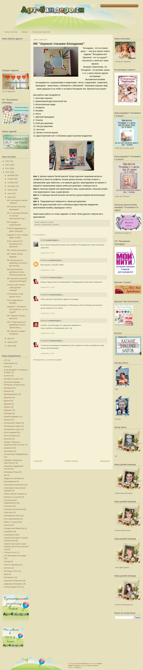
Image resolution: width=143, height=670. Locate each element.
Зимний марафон (11, 417)
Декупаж (7, 397)
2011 (7, 172)
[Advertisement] (54, 440)
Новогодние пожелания (14, 485)
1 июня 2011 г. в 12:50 (47, 333)
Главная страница (10, 32)
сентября (11, 186)
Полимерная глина (12, 516)
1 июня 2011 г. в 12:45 (47, 313)
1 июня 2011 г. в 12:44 (47, 287)
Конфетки (8, 448)
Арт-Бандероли (83, 663)
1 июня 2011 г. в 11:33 (47, 270)
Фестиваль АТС (10, 571)
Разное (7, 525)
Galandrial (44, 277)
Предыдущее (105, 461)
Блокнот (7, 376)
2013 (7, 165)
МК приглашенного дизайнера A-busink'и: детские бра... (17, 263)
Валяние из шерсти (12, 379)
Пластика (8, 512)
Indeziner (78, 667)
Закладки (8, 413)
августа (11, 190)
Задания (7, 410)
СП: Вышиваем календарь (15, 556)
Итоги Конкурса (10, 436)
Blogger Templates (74, 665)
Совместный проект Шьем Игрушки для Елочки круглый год (16, 546)
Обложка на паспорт (12, 497)
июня (10, 197)
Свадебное (8, 531)
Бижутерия (8, 363)
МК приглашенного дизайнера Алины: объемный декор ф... (17, 272)
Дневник (7, 404)
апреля (11, 342)
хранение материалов (13, 581)
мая (9, 338)
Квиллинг (8, 439)
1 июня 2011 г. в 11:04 (47, 253)
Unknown (44, 260)
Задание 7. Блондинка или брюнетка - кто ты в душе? (17, 309)
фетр (6, 574)
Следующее (37, 461)
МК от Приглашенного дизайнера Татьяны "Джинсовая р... (16, 325)
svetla (42, 240)
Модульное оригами (12, 478)
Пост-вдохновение (12, 519)
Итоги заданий (10, 432)
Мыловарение (10, 481)
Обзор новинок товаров (14, 494)
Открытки (8, 506)
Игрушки (7, 420)
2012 (7, 168)
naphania (44, 320)
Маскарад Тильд (11, 472)
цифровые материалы (13, 584)
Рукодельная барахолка (41, 32)
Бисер (6, 366)
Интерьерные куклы (12, 429)
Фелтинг (7, 568)
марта (10, 346)
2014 (7, 161)
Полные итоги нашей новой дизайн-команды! (16, 287)
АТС (6, 360)
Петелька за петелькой (13, 509)
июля (10, 193)
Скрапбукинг (9, 535)
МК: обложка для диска (17, 250)
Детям (6, 401)
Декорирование (10, 394)
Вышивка (8, 388)
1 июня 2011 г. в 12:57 (47, 353)
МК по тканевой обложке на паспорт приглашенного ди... (17, 216)
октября (11, 182)
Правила (25, 32)
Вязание (7, 391)
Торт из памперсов (12, 565)
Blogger (99, 663)
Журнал (7, 407)
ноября (11, 179)
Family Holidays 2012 (12, 587)
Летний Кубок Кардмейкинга (16, 454)
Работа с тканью (11, 522)
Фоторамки (8, 577)
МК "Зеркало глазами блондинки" (58, 43)
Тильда (7, 561)
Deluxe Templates (92, 665)
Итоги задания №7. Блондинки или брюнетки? (15, 244)
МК (5, 475)
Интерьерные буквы (12, 423)
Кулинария (8, 451)
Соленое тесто (10, 552)
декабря (11, 175)
